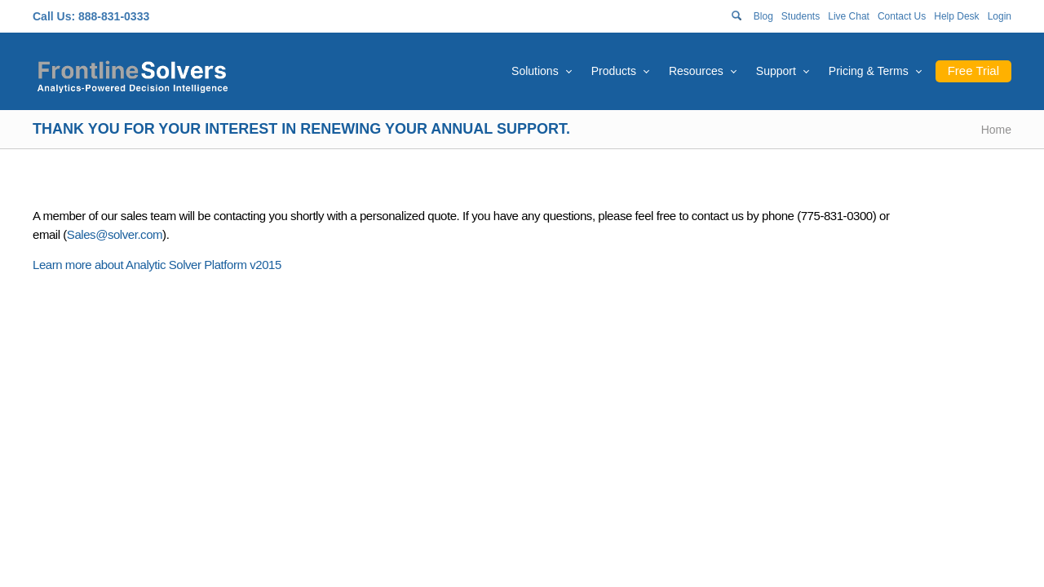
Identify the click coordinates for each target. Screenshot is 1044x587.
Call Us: (54, 16)
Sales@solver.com (114, 234)
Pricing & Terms (869, 70)
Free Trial (973, 70)
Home (996, 129)
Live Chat (848, 16)
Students (800, 16)
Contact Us (902, 16)
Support (776, 70)
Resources (696, 70)
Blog (763, 16)
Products (613, 70)
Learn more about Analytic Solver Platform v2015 (157, 264)
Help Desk (956, 16)
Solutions (535, 70)
